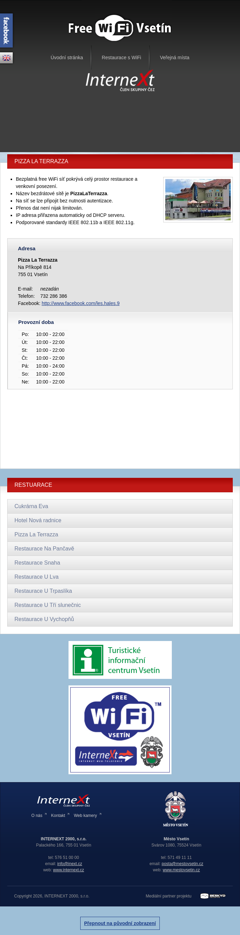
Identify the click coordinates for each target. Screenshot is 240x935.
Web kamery (85, 815)
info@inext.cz (69, 863)
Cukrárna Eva (31, 506)
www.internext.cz (68, 870)
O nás (36, 815)
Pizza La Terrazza (36, 534)
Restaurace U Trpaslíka (43, 591)
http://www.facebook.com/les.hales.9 (80, 303)
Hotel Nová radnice (37, 520)
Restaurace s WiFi (121, 57)
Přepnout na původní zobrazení (120, 923)
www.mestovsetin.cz (181, 870)
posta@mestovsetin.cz (182, 863)
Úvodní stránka (67, 57)
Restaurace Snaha (37, 563)
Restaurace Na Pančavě (44, 548)
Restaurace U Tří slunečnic (47, 605)
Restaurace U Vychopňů (44, 619)
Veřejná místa (174, 57)
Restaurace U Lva (36, 577)
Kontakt (58, 815)
